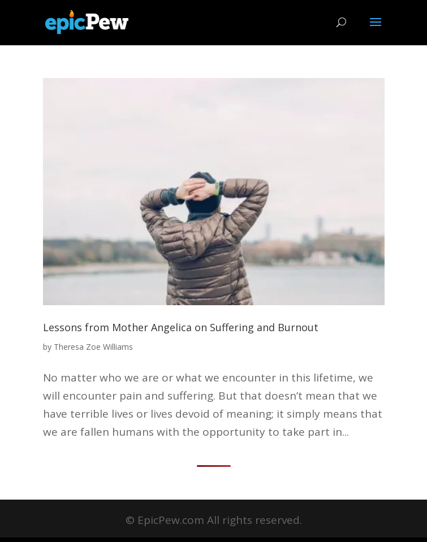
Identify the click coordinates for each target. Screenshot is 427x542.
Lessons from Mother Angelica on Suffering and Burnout (180, 327)
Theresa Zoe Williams (93, 346)
